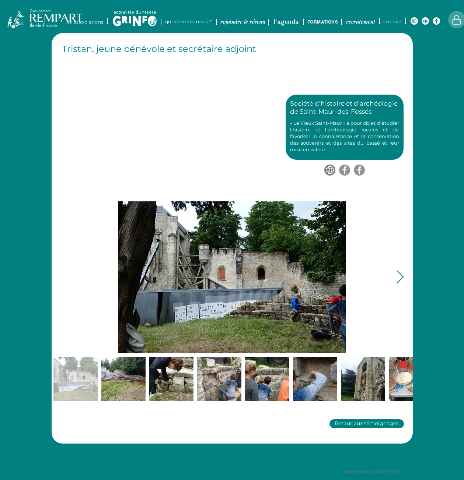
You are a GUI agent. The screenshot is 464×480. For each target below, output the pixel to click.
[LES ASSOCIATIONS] (85, 22)
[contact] (393, 21)
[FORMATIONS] (323, 22)
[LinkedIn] (425, 21)
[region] (141, 17)
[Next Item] (400, 277)
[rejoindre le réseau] (243, 21)
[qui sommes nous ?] (188, 21)
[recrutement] (361, 21)
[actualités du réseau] (135, 12)
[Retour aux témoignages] (366, 423)
